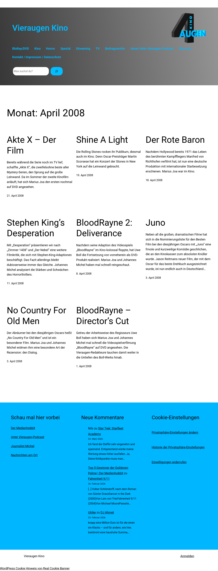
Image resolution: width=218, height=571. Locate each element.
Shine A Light (102, 140)
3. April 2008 (153, 277)
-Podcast (27, 437)
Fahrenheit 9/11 (99, 478)
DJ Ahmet (107, 512)
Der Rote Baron (175, 140)
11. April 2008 (15, 283)
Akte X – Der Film (31, 145)
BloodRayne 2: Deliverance (104, 227)
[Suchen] (57, 71)
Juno (155, 222)
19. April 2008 (84, 175)
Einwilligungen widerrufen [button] (169, 462)
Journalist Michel (22, 446)
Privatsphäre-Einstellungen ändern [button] (175, 432)
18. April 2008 (154, 180)
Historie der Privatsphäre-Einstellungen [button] (178, 447)
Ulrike (92, 512)
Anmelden (187, 556)
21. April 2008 (15, 195)
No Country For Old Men (36, 315)
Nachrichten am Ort (24, 455)
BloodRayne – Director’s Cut (103, 315)
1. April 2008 (84, 366)
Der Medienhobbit (23, 428)
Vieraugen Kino (40, 28)
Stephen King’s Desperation (36, 227)
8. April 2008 (84, 273)
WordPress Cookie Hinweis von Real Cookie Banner (35, 568)
